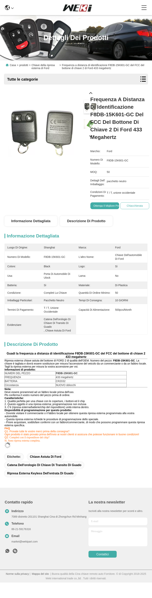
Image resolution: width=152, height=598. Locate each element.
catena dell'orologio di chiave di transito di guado (44, 465)
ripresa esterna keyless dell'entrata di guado (40, 473)
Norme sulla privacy (17, 573)
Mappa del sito (40, 573)
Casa (13, 65)
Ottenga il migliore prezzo (109, 205)
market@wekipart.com (24, 541)
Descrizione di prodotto (86, 221)
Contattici (102, 554)
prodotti (23, 65)
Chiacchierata (135, 205)
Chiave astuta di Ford (45, 456)
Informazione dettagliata (30, 221)
